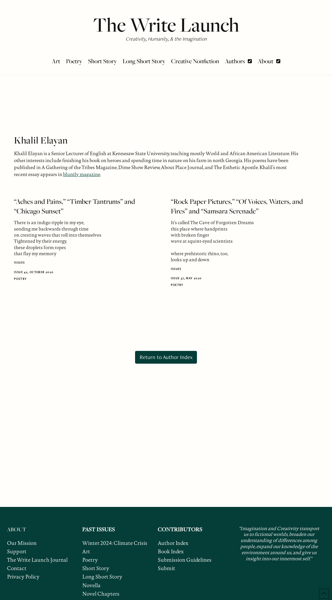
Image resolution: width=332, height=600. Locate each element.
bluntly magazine (81, 174)
